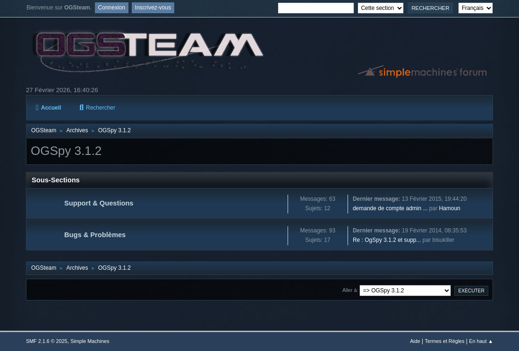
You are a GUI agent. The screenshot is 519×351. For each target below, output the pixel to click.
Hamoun (449, 208)
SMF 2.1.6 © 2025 (47, 341)
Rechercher (97, 107)
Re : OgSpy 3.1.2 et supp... (387, 240)
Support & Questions (99, 203)
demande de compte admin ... (390, 208)
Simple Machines (89, 341)
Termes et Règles (445, 341)
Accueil (48, 107)
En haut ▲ (481, 341)
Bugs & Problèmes (95, 235)
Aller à (349, 290)
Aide (415, 341)
